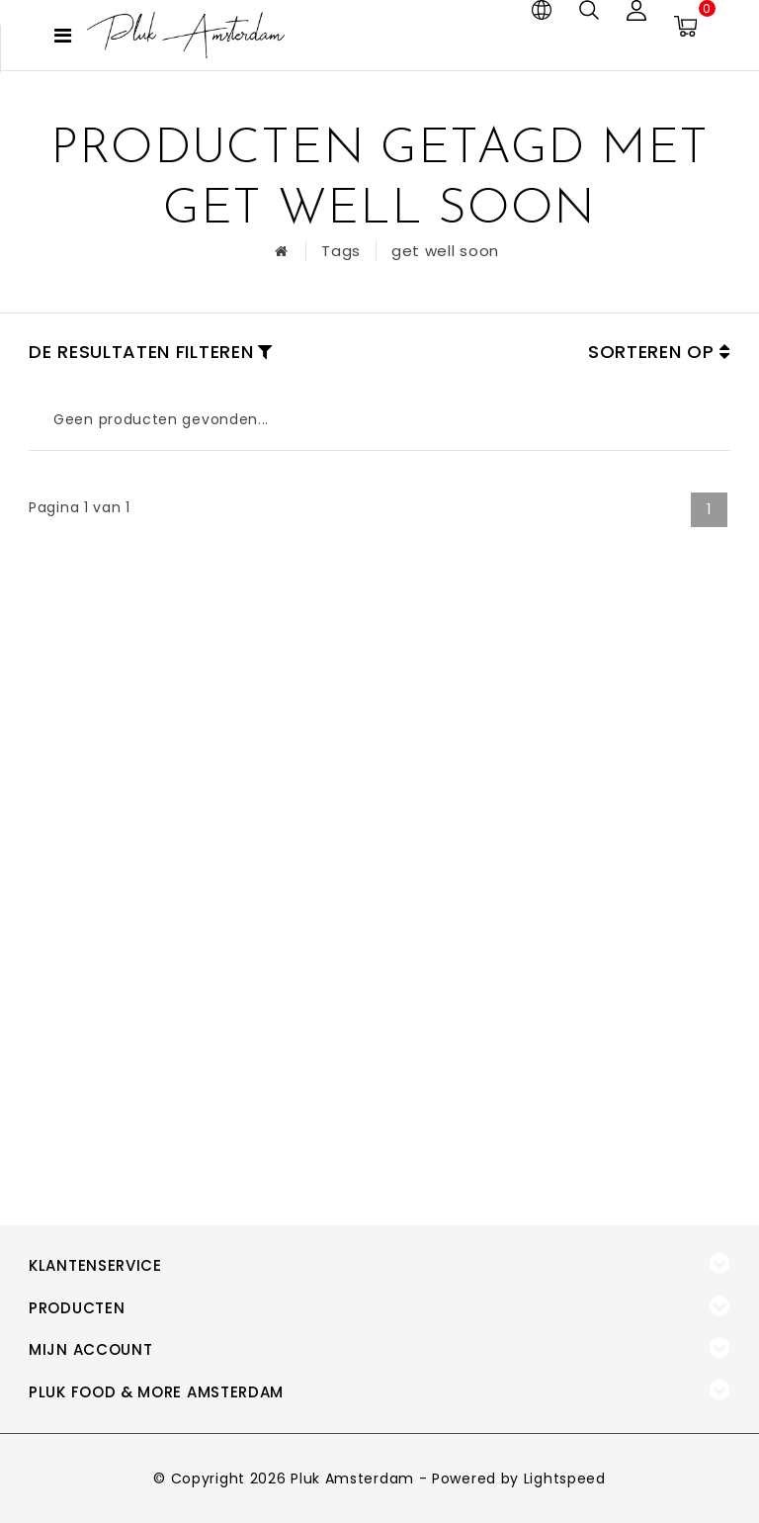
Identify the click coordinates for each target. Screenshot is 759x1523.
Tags (341, 250)
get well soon (445, 250)
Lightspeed (565, 1478)
